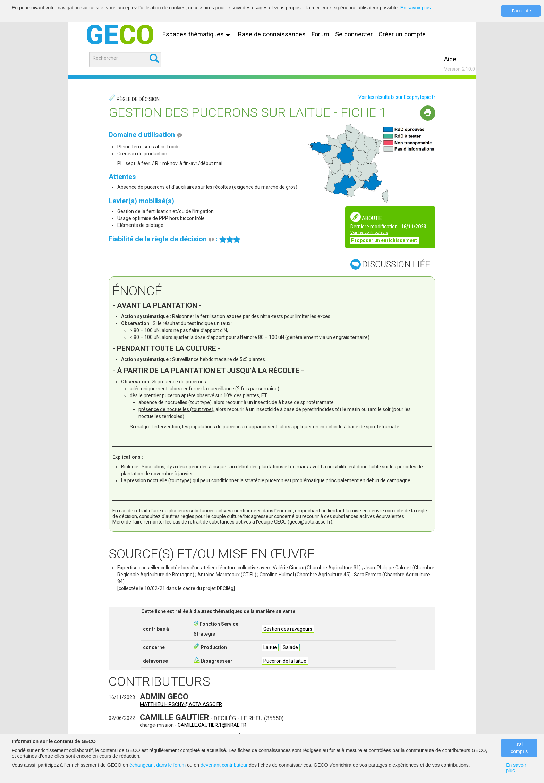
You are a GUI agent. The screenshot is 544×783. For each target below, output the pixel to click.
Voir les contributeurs (369, 232)
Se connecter (354, 34)
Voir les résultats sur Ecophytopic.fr (396, 97)
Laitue (270, 647)
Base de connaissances (272, 34)
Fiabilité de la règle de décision (161, 239)
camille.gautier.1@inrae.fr (212, 725)
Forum (320, 34)
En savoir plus (415, 7)
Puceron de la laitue (284, 661)
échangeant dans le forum (157, 765)
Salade (290, 647)
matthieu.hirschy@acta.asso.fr (181, 704)
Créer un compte (402, 34)
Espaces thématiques (197, 34)
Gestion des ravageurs (287, 629)
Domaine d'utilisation (145, 134)
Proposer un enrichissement (384, 240)
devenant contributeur (224, 765)
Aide (450, 59)
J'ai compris (519, 748)
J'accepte (521, 11)
